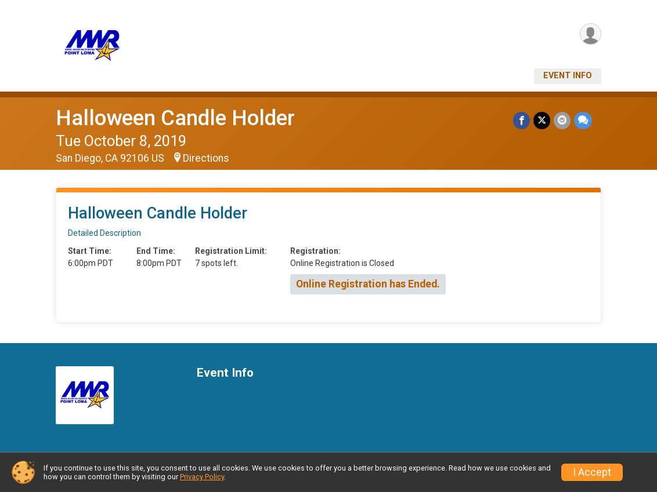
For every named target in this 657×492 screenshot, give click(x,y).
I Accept (592, 472)
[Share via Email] (562, 120)
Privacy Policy (202, 476)
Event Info (567, 76)
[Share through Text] (583, 120)
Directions (206, 158)
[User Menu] (590, 34)
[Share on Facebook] (521, 120)
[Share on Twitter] (541, 120)
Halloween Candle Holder (175, 117)
